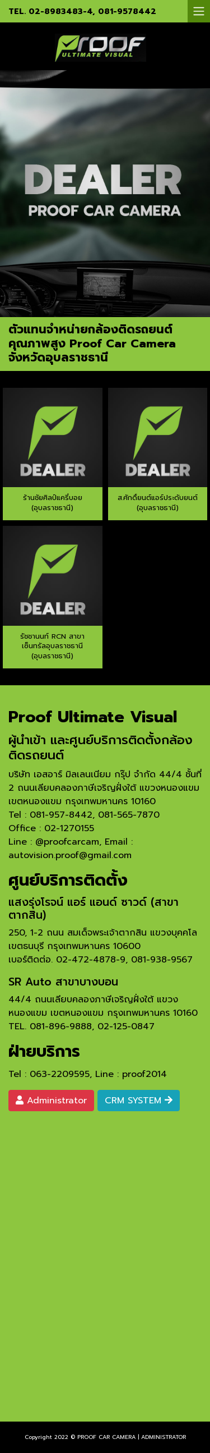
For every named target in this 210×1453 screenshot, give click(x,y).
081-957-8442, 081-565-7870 (95, 815)
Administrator (51, 1100)
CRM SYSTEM (138, 1100)
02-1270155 (69, 828)
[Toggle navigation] (199, 11)
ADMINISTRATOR (163, 1437)
